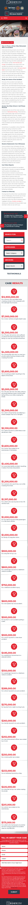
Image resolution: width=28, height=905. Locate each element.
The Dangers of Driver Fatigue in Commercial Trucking (13, 225)
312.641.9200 (16, 14)
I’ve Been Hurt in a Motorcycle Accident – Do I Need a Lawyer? (13, 216)
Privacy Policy (14, 887)
